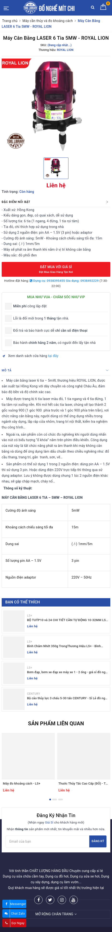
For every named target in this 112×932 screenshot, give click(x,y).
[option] (56, 106)
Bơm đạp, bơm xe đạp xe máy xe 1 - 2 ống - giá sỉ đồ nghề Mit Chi (68, 672)
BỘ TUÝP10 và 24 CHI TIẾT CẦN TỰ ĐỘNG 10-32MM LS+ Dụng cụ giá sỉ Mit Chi (67, 620)
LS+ (29, 615)
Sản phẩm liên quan (56, 723)
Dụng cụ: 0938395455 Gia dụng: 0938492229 (64, 280)
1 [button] (50, 799)
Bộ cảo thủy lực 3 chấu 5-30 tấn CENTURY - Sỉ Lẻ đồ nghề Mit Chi (68, 698)
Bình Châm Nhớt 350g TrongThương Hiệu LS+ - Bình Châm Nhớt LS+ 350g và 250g (64, 646)
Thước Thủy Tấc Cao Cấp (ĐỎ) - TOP (84, 783)
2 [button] (54, 799)
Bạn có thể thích (22, 602)
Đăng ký (98, 841)
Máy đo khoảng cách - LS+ (21, 783)
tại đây (53, 356)
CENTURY (33, 693)
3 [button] (60, 799)
